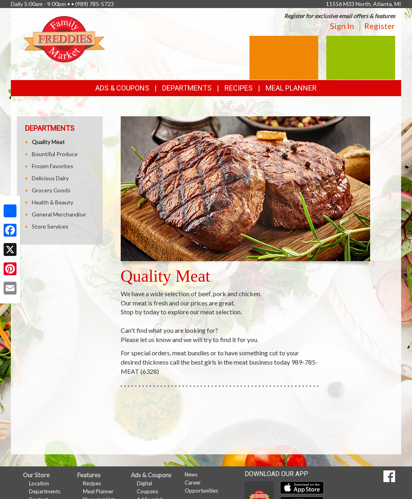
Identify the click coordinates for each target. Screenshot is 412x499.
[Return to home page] (64, 38)
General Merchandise (59, 214)
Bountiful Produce (55, 154)
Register (379, 26)
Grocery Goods (51, 190)
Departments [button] (187, 88)
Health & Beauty (52, 202)
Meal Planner (291, 88)
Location (39, 483)
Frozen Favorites (52, 166)
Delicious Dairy (50, 178)
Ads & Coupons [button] (122, 88)
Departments (44, 491)
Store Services (50, 226)
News (191, 474)
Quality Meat (48, 141)
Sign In (342, 26)
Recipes (239, 88)
